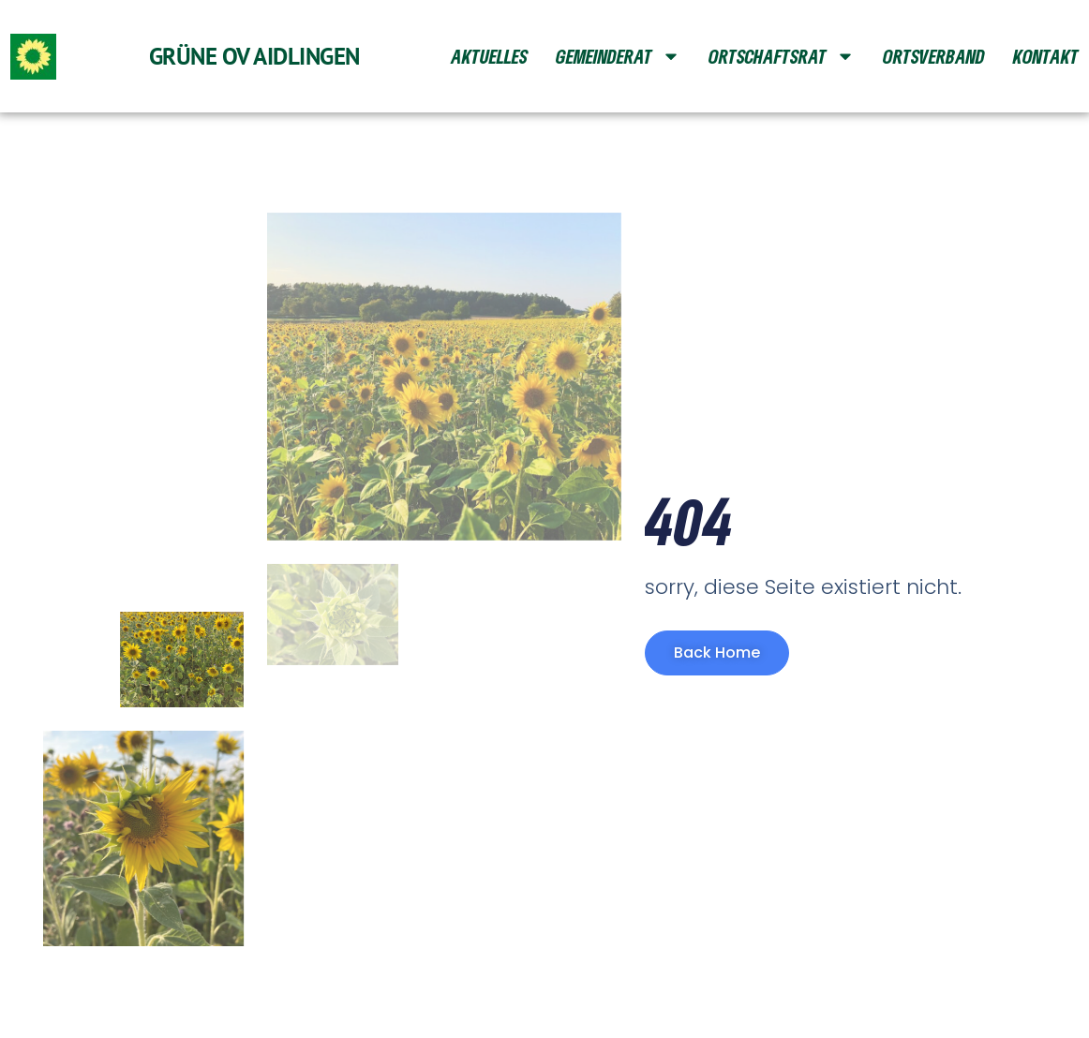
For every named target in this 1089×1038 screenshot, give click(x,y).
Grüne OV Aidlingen (254, 56)
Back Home (717, 652)
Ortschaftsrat (782, 56)
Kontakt (1046, 56)
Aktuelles (489, 56)
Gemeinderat (618, 56)
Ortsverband (934, 56)
